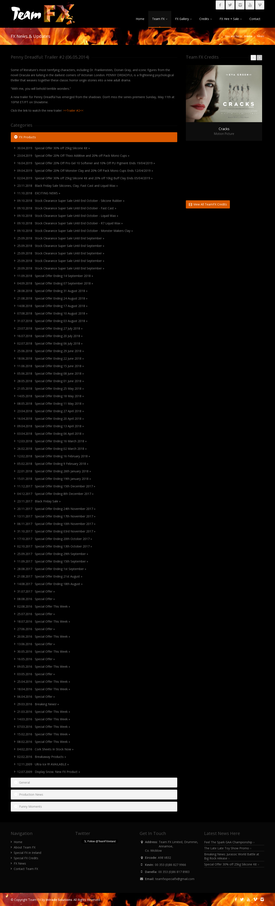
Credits (205, 19)
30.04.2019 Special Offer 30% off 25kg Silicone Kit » (53, 148)
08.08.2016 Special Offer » (36, 599)
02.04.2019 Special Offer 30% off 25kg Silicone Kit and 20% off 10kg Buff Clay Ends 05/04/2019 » (85, 178)
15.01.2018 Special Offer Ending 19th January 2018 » (54, 479)
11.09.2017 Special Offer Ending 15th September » (52, 561)
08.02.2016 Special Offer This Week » (43, 742)
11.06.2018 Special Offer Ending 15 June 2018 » (50, 366)
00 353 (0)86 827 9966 (170, 865)
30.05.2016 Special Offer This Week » (43, 651)
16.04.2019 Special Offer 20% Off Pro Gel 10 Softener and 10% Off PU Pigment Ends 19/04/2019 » (86, 163)
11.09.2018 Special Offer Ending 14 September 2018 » (55, 276)
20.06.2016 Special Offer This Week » (43, 636)
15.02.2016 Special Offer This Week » (43, 734)
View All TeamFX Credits (208, 204)
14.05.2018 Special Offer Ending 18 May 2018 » (50, 396)
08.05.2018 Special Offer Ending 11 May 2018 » (50, 403)
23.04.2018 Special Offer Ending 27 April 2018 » (50, 411)
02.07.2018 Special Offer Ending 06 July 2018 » (49, 343)
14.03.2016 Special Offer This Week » (43, 719)
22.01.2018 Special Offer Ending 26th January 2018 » (54, 471)
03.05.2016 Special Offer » (36, 674)
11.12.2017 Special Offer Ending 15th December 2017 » (56, 486)
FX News (20, 863)
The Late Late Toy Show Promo (228, 848)
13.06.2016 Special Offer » (36, 644)
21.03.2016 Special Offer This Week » (43, 712)
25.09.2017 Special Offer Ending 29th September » (52, 554)
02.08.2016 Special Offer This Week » (43, 606)
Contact (254, 19)
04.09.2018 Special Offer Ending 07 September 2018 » (55, 283)
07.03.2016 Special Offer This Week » (43, 727)
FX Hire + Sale (231, 19)
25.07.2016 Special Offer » (36, 614)
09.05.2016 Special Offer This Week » (43, 666)
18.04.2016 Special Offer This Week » (43, 689)
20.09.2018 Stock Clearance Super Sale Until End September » (60, 268)
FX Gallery (183, 19)
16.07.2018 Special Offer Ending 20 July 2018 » (49, 336)
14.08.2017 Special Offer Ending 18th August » (49, 584)
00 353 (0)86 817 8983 (173, 872)
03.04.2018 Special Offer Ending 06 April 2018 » (50, 434)
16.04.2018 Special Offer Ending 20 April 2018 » (50, 419)
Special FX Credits (26, 858)
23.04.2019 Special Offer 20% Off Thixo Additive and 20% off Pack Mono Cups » (73, 156)
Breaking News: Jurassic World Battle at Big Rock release (231, 856)
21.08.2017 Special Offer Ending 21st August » (49, 576)
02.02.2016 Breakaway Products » (41, 757)
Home (140, 19)
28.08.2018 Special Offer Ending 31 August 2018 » (52, 291)
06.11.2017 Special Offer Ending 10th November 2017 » (56, 524)
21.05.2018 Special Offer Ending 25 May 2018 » (50, 388)
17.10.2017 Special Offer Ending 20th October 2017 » (54, 539)
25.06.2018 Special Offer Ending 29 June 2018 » (50, 351)
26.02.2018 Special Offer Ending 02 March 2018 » (52, 449)
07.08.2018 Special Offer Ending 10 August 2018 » (52, 313)
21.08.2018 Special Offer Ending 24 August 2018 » (52, 298)
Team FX (159, 19)
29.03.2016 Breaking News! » (38, 704)
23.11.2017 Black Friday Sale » (39, 501)
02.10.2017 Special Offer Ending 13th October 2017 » (54, 546)
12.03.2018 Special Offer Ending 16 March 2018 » (52, 441)
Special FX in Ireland (27, 853)
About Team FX (24, 847)
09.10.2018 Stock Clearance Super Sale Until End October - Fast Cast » (66, 208)
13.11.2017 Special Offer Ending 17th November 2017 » (56, 516)
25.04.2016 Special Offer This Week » (43, 682)
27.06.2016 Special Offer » (36, 629)
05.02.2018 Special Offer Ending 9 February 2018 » (52, 464)
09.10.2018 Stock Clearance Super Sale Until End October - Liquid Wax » (67, 216)
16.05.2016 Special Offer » (36, 659)
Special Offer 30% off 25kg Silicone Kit (231, 864)
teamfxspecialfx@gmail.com (174, 879)
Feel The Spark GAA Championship (229, 842)
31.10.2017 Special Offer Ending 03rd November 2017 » (56, 531)
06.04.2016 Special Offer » (36, 697)
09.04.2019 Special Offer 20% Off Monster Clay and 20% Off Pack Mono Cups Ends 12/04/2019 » (85, 171)
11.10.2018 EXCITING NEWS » (38, 193)
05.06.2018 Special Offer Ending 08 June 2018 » (50, 373)
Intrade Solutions (59, 900)
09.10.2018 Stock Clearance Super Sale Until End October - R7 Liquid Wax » (70, 223)
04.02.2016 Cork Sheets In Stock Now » (45, 749)
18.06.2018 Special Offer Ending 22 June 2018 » (50, 358)
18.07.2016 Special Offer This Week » (43, 621)
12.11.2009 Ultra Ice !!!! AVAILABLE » (43, 764)
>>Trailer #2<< (73, 110)
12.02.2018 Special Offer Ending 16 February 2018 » (53, 456)
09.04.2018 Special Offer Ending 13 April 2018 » (50, 426)
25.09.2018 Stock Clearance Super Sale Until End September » (60, 238)
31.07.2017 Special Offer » (36, 591)
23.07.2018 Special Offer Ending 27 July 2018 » (49, 328)
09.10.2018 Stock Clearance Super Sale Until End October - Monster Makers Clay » (75, 231)
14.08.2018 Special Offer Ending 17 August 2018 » (52, 306)
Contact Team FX (26, 869)
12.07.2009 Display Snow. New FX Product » (48, 772)
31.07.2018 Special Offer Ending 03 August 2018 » (52, 321)
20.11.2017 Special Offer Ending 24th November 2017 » (56, 509)
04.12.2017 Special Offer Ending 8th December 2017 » (55, 494)
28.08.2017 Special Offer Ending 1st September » (51, 569)
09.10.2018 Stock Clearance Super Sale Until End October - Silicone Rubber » (70, 201)
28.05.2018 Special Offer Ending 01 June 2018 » (50, 381)
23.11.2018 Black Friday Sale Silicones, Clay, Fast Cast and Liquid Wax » (67, 186)
